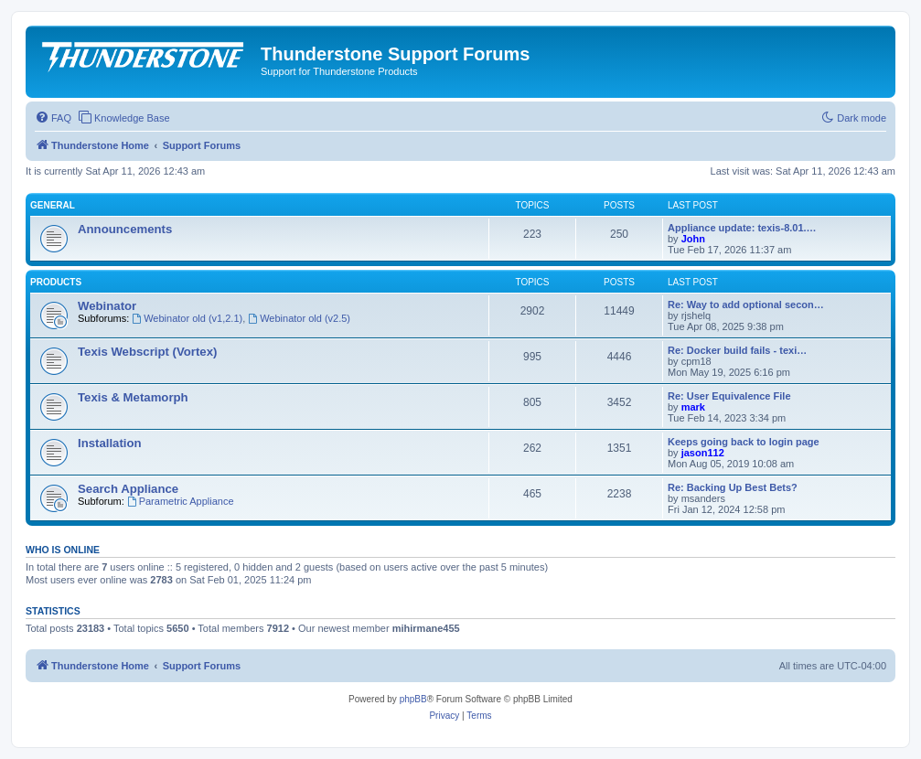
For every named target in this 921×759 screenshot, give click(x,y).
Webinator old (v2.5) (299, 318)
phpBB (413, 699)
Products (55, 282)
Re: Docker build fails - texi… (737, 350)
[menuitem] (53, 118)
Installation (110, 443)
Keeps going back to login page (743, 441)
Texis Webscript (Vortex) (147, 351)
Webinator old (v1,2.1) (187, 318)
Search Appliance (128, 489)
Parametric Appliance (180, 501)
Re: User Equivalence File (729, 395)
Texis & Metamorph (133, 397)
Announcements (125, 229)
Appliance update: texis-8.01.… (742, 227)
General (52, 205)
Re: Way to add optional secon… (746, 304)
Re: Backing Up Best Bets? (733, 487)
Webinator (107, 306)
